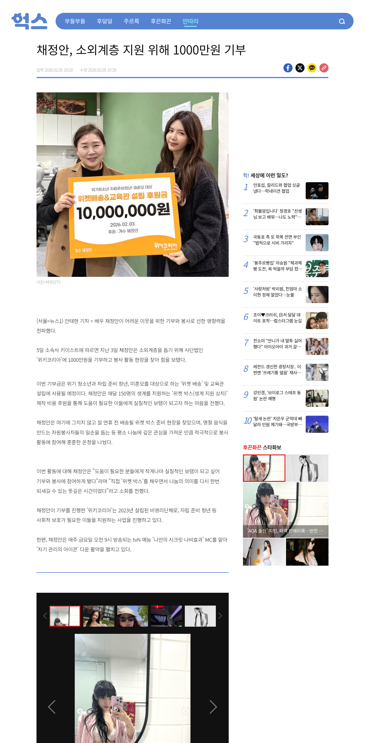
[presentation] (44, 616)
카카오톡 (312, 67)
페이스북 (288, 67)
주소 (323, 67)
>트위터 (300, 67)
